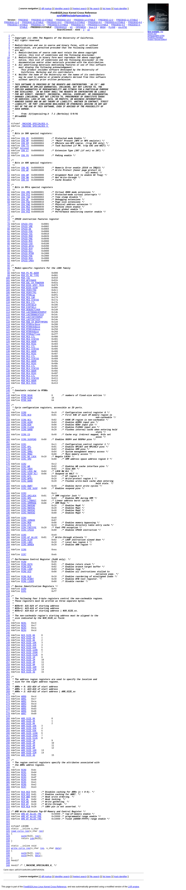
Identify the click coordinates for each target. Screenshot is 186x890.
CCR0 (23, 412)
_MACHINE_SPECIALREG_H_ (35, 124)
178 (8, 469)
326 (8, 831)
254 (8, 655)
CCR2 (23, 464)
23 (8, 89)
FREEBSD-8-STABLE (115, 22)
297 (8, 760)
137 (8, 368)
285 (8, 731)
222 (8, 576)
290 (8, 743)
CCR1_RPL (26, 447)
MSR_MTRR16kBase (30, 329)
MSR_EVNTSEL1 (28, 307)
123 (8, 334)
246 (8, 635)
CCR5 (23, 535)
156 (8, 415)
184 (8, 483)
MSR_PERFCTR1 (28, 292)
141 (8, 378)
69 (8, 202)
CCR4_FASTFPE (28, 527)
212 (8, 552)
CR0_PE (25, 138)
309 (8, 789)
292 (8, 748)
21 (8, 84)
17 (8, 75)
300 (8, 767)
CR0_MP (25, 141)
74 (8, 214)
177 (8, 466)
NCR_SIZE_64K (28, 647)
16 (8, 72)
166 (8, 439)
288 (8, 738)
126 (8, 341)
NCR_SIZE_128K (29, 650)
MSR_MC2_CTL (28, 356)
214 (8, 557)
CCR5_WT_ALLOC (29, 537)
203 (8, 530)
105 (8, 290)
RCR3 (23, 777)
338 (8, 860)
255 (8, 657)
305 (8, 780)
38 (8, 126)
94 (8, 263)
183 (8, 481)
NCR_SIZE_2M (28, 660)
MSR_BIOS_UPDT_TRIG (32, 285)
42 (8, 136)
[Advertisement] (158, 95)
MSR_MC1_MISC (28, 354)
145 (8, 388)
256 (8, 660)
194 (8, 508)
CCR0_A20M (27, 422)
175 (8, 461)
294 (8, 753)
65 (8, 192)
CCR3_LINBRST (28, 501)
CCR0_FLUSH (27, 427)
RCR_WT (25, 804)
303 (8, 775)
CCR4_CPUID (27, 530)
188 (8, 493)
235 (8, 608)
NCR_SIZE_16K (28, 643)
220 (8, 572)
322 (8, 821)
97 (8, 270)
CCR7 (23, 554)
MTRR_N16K (27, 398)
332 (8, 846)
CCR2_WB (25, 466)
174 (8, 459)
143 (8, 383)
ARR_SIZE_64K (28, 731)
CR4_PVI (25, 195)
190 (8, 498)
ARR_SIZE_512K (29, 738)
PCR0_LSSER (27, 581)
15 (8, 70)
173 (8, 456)
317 (8, 809)
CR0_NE (25, 168)
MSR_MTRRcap (28, 295)
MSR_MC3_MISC (28, 383)
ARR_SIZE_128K (29, 733)
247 (8, 638)
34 (8, 116)
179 (8, 471)
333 (8, 848)
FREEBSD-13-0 (63, 20)
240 (8, 621)
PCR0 (23, 562)
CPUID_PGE (27, 256)
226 (8, 586)
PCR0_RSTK (27, 564)
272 (8, 699)
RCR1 (23, 772)
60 (8, 180)
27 (8, 99)
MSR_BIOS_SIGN (29, 288)
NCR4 (23, 630)
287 (8, 736)
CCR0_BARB (27, 430)
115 (8, 315)
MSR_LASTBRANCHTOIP (32, 315)
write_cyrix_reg (20, 848)
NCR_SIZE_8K (28, 640)
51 (8, 158)
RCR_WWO (25, 797)
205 (8, 535)
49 (8, 153)
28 (8, 102)
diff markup (46, 8)
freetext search (80, 8)
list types (107, 8)
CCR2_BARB (27, 481)
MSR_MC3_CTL (28, 376)
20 (8, 82)
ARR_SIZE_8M (28, 748)
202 (8, 527)
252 (8, 650)
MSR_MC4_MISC (28, 373)
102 (8, 283)
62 (8, 185)
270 (8, 694)
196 (8, 513)
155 (8, 412)
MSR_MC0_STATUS (30, 339)
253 (8, 652)
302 (8, 772)
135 (8, 363)
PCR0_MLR (26, 576)
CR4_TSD (25, 197)
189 (8, 496)
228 (8, 591)
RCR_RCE (25, 794)
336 (8, 856)
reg (41, 831)
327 (8, 833)
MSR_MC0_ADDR (28, 341)
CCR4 (23, 518)
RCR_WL (25, 799)
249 (8, 643)
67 (8, 197)
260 (8, 669)
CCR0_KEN (26, 425)
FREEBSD (23, 20)
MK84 (103, 27)
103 (8, 285)
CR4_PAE (25, 204)
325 (8, 829)
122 (8, 332)
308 (8, 787)
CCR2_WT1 (26, 476)
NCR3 (23, 628)
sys (59, 15)
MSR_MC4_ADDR (28, 371)
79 (8, 226)
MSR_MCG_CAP (28, 297)
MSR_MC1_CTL (28, 346)
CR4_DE (25, 199)
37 (8, 124)
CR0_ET (25, 150)
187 (8, 491)
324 (8, 826)
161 (8, 427)
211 (8, 550)
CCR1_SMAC (27, 452)
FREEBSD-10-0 (54, 22)
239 (8, 618)
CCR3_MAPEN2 (28, 510)
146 (8, 390)
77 (8, 221)
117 (8, 319)
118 (8, 322)
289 (8, 740)
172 (8, 454)
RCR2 (23, 775)
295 (8, 755)
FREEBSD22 (61, 27)
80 (8, 229)
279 (8, 716)
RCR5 (23, 782)
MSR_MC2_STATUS (30, 359)
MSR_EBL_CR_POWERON (32, 283)
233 (8, 603)
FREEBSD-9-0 (95, 22)
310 (8, 792)
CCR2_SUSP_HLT (29, 474)
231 (8, 598)
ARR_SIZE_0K (28, 718)
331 (8, 843)
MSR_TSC (25, 278)
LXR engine (133, 886)
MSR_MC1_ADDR (28, 351)
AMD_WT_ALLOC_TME (31, 814)
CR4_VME (25, 192)
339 (8, 863)
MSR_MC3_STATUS (30, 378)
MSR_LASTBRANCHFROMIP (33, 312)
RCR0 (23, 770)
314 (8, 802)
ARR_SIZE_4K (28, 721)
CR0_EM (25, 143)
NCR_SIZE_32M (28, 669)
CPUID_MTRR (27, 253)
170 (8, 449)
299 (8, 765)
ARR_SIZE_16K (28, 726)
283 (8, 726)
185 (8, 486)
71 (8, 207)
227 (8, 589)
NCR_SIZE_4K (28, 638)
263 (8, 677)
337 (8, 858)
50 (8, 155)
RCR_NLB (25, 807)
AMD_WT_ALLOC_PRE (31, 816)
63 (8, 187)
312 (8, 797)
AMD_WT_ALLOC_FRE (31, 819)
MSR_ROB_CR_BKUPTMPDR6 (34, 322)
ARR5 (23, 709)
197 (8, 515)
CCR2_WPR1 (27, 479)
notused (24, 148)
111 (8, 305)
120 (8, 327)
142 (8, 381)
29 (8, 104)
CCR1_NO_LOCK (28, 456)
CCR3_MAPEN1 (28, 508)
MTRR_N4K (26, 400)
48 (8, 150)
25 (8, 94)
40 (8, 131)
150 (8, 400)
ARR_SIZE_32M (28, 753)
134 (8, 361)
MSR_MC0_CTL (28, 337)
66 (8, 195)
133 (8, 359)
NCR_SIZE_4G (28, 672)
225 (8, 584)
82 (8, 234)
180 (8, 474)
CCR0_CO (25, 434)
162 (8, 430)
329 (8, 838)
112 (8, 307)
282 (8, 723)
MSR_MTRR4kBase (30, 332)
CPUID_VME (27, 226)
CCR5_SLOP (27, 540)
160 (8, 425)
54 (8, 165)
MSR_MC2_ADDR (28, 361)
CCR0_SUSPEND (28, 439)
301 (8, 770)
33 (8, 114)
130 (8, 351)
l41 (71, 27)
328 (8, 836)
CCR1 (23, 444)
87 (8, 246)
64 (8, 190)
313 (8, 799)
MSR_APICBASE (28, 280)
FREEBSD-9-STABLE (75, 22)
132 (8, 356)
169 (8, 447)
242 (8, 625)
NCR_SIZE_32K (28, 645)
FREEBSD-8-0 (135, 22)
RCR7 (23, 787)
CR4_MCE (25, 207)
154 (8, 410)
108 (8, 297)
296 (8, 758)
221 (8, 574)
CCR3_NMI (26, 498)
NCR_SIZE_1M (28, 657)
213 (8, 554)
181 (8, 476)
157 (8, 417)
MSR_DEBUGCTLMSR (30, 310)
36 (8, 121)
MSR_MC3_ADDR (28, 381)
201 (8, 525)
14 (8, 67)
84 (8, 239)
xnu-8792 (122, 27)
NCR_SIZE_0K (28, 635)
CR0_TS (25, 146)
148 (8, 395)
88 (8, 248)
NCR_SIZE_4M (28, 662)
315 (8, 804)
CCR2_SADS (27, 469)
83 (8, 236)
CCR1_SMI (26, 449)
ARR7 (23, 714)
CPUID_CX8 (27, 244)
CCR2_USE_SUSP (29, 488)
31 (8, 109)
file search (95, 8)
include (71, 15)
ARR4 (23, 706)
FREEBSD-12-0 (105, 20)
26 (8, 97)
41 (8, 133)
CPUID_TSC (27, 234)
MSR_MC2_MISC (28, 363)
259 (8, 667)
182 (8, 479)
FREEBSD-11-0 (11, 22)
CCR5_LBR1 (27, 542)
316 (8, 807)
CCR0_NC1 (26, 420)
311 (8, 794)
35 (8, 119)
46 (8, 146)
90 (8, 253)
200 (8, 523)
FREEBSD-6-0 (78, 25)
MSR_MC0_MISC (28, 344)
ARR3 (23, 704)
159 (8, 422)
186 (8, 488)
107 (8, 295)
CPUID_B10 (27, 248)
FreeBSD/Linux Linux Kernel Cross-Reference (44, 886)
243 (8, 628)
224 (8, 581)
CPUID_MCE (27, 241)
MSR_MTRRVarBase (30, 324)
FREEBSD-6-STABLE (58, 25)
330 (8, 841)
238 (8, 616)
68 (8, 199)
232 (8, 601)
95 (8, 266)
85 (8, 241)
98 (8, 273)
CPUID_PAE (27, 239)
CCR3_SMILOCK (28, 496)
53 (8, 163)
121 (8, 329)
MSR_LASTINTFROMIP (32, 317)
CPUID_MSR (27, 236)
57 (8, 173)
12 (8, 62)
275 (8, 706)
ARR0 (23, 696)
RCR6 (23, 785)
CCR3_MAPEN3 (28, 513)
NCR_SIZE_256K (29, 652)
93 (8, 261)
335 (8, 853)
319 (8, 814)
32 (8, 111)
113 (8, 310)
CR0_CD (25, 180)
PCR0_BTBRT (27, 579)
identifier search (62, 8)
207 (8, 540)
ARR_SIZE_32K (28, 728)
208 (8, 542)
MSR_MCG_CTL (28, 302)
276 (8, 709)
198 (8, 518)
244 (8, 630)
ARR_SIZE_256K (29, 736)
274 (8, 704)
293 (8, 750)
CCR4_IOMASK (28, 520)
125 (8, 339)
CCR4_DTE (26, 525)
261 (8, 672)
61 (8, 182)
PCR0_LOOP (27, 569)
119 (8, 324)
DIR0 (23, 589)
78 (8, 224)
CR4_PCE (25, 212)
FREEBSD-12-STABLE (84, 20)
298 (8, 762)
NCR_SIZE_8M (28, 665)
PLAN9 (112, 27)
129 (8, 349)
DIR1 (23, 591)
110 (8, 302)
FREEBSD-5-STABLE (98, 25)
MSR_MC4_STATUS (30, 368)
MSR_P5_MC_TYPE (30, 275)
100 (8, 278)
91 (8, 256)
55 (8, 168)
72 (8, 209)
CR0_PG (25, 155)
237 (8, 613)
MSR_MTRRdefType (30, 334)
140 (8, 376)
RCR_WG (25, 802)
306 (8, 782)
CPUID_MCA (27, 258)
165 (8, 437)
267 (8, 687)
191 (8, 501)
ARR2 (23, 701)
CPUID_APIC (27, 246)
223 (8, 579)
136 (8, 366)
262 (8, 674)
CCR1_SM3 (26, 459)
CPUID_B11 (27, 251)
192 (8, 503)
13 (8, 65)
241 (8, 623)
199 (8, 520)
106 (8, 292)
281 (8, 721)
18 (8, 77)
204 (8, 532)
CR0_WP (25, 170)
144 (8, 386)
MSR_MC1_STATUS (30, 349)
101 (8, 280)
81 (8, 231)
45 (8, 143)
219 (8, 569)
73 (8, 212)
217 (8, 564)
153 (8, 408)
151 (8, 403)
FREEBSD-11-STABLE (127, 20)
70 (8, 204)
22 (8, 87)
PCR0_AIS (26, 572)
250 (8, 645)
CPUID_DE (26, 229)
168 (8, 444)
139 (8, 373)
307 (8, 785)
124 (8, 337)
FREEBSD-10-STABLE (33, 22)
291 (8, 745)
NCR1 (23, 623)
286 (8, 733)
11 (8, 60)
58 (8, 175)
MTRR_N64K (27, 395)
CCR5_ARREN (27, 545)
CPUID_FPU (27, 224)
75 (8, 217)
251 (8, 647)
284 (8, 728)
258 (8, 665)
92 (8, 258)
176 (8, 464)
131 (8, 354)
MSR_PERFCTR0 (28, 290)
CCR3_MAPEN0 (28, 505)
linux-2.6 (93, 27)
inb (32, 838)
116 (8, 317)
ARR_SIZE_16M (28, 750)
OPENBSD (81, 27)
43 (8, 138)
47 (8, 148)
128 (8, 346)
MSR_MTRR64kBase (30, 327)
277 (8, 711)
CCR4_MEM (26, 523)
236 (8, 611)
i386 (64, 15)
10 (88, 30)
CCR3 (23, 493)
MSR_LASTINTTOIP (30, 319)
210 (8, 547)
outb (23, 836)
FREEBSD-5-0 (118, 25)
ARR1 (23, 699)
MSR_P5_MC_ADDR (30, 273)
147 (8, 393)
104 (8, 288)
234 (8, 606)
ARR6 (23, 711)
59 (8, 177)
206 (8, 537)
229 (8, 594)
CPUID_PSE (27, 231)
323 (8, 824)
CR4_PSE (25, 202)
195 (8, 510)
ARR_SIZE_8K (28, 723)
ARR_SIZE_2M (28, 743)
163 (8, 432)
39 (8, 128)
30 (8, 106)
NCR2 (23, 625)
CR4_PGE (25, 209)
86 (8, 244)
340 (8, 865)
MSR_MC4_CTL (28, 366)
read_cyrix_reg (20, 831)
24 (8, 92)
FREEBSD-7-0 (38, 25)
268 (8, 689)
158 (8, 420)
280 (8, 718)
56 (8, 170)
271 (8, 696)
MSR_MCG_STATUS (30, 300)
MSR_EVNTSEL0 (28, 305)
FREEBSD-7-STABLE (17, 25)
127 (8, 344)
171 (8, 452)
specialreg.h (83, 15)
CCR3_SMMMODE (28, 503)
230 (8, 596)
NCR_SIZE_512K (29, 655)
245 (8, 633)
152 (8, 405)
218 (8, 567)
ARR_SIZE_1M (28, 740)
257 (8, 662)
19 (8, 80)
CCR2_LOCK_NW (28, 471)
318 (8, 811)
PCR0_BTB (26, 567)
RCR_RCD (25, 792)
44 (8, 141)
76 (8, 219)
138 (8, 371)
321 (8, 819)
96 (8, 268)
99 (8, 275)
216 (8, 562)
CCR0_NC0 (26, 415)
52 (8, 160)
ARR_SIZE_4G (28, 755)
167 (8, 442)
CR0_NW (25, 177)
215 (8, 559)
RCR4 (23, 780)
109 (8, 300)
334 (8, 851)
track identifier (120, 8)
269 (8, 691)
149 (8, 398)
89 (8, 251)
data (57, 848)
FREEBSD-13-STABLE (42, 20)
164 (8, 434)
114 (8, 312)
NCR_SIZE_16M (28, 667)
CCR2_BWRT (27, 486)
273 (8, 701)
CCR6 (23, 550)
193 (8, 505)
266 (8, 684)
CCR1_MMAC (27, 454)
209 (8, 545)
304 (8, 777)
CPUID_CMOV (27, 261)
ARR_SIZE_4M (28, 745)
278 (8, 714)
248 (8, 640)
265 (8, 682)
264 (8, 679)
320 (8, 816)
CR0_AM (25, 175)
